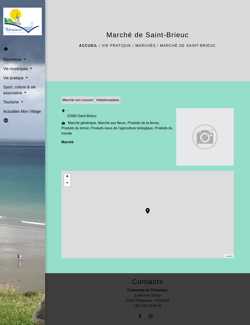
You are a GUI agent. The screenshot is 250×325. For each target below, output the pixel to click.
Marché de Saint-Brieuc (188, 45)
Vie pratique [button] (14, 78)
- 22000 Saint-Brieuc (82, 113)
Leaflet (229, 256)
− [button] (67, 183)
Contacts (147, 282)
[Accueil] (22, 22)
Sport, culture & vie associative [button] (19, 90)
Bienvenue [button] (12, 59)
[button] (22, 50)
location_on (145, 208)
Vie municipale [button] (16, 69)
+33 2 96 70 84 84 (147, 306)
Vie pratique (116, 45)
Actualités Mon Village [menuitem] (22, 111)
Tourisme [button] (11, 102)
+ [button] (67, 176)
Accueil (88, 45)
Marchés (145, 45)
